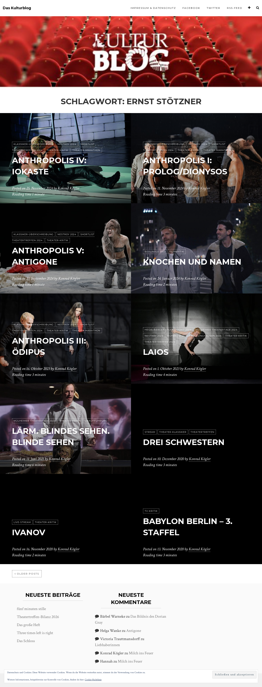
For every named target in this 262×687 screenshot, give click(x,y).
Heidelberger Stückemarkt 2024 (168, 329)
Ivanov (28, 532)
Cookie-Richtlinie (93, 679)
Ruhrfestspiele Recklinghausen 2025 (194, 335)
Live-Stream (22, 522)
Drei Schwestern (184, 442)
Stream (150, 432)
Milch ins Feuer (141, 653)
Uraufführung (96, 420)
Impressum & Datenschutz (153, 7)
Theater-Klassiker (172, 432)
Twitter (213, 7)
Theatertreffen (202, 432)
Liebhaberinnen (107, 645)
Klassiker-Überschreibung (33, 144)
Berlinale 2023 (155, 251)
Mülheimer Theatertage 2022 (34, 420)
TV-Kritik (151, 511)
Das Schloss (26, 640)
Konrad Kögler (68, 188)
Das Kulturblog (17, 8)
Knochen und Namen (192, 262)
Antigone (133, 630)
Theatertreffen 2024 (160, 341)
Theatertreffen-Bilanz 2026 (38, 616)
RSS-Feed (234, 7)
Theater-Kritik (57, 150)
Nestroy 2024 (66, 144)
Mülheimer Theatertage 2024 (216, 329)
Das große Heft (28, 624)
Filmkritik (176, 251)
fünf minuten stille (31, 608)
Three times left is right (35, 632)
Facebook (191, 7)
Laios (155, 352)
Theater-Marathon (86, 150)
